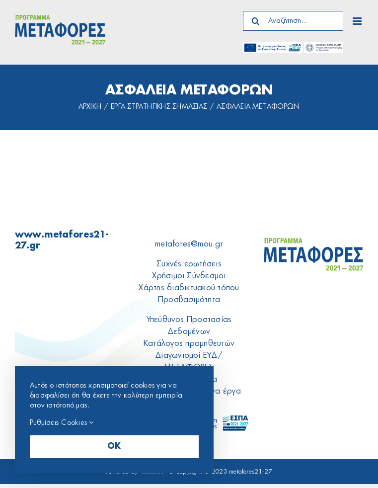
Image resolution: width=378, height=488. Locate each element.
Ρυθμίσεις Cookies (62, 422)
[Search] (255, 20)
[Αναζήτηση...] (293, 21)
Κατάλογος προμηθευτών (189, 343)
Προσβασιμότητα (189, 300)
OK (114, 447)
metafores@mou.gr (189, 244)
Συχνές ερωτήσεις (189, 264)
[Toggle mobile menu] (358, 21)
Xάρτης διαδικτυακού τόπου (189, 288)
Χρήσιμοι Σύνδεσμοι (189, 276)
